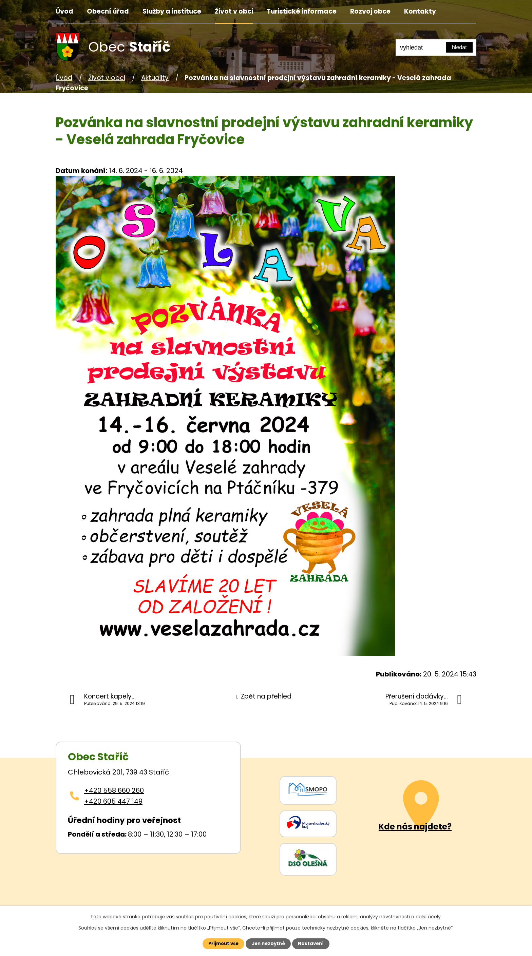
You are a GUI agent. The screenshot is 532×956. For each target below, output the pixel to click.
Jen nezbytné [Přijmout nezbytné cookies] (268, 943)
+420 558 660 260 (114, 790)
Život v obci (234, 11)
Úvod (64, 11)
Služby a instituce (171, 11)
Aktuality (155, 77)
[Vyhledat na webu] (459, 47)
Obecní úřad (108, 11)
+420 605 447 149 (113, 801)
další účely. (429, 915)
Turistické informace (302, 11)
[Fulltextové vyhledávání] (436, 47)
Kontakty (420, 11)
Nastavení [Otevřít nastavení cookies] (315, 943)
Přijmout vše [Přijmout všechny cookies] (219, 943)
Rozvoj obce (370, 11)
